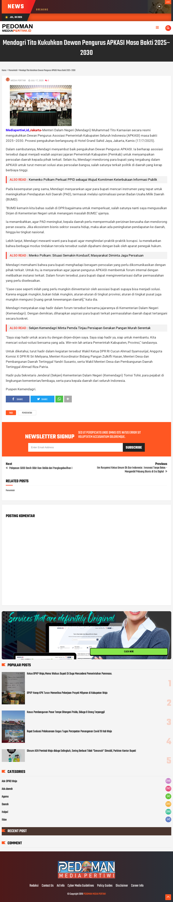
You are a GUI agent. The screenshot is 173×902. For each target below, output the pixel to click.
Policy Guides (105, 886)
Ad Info (60, 886)
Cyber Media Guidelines (81, 886)
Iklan (4, 819)
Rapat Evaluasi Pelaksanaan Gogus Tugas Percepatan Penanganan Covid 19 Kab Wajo (69, 731)
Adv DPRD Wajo (9, 781)
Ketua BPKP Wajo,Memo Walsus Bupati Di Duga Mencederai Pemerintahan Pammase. (69, 673)
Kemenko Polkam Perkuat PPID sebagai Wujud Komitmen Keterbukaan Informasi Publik (93, 179)
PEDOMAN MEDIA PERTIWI (94, 894)
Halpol (5, 812)
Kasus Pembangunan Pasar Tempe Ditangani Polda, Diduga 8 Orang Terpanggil (66, 712)
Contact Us (48, 886)
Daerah (5, 804)
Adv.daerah (7, 789)
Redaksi (34, 886)
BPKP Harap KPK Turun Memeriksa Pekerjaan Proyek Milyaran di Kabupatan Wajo (67, 693)
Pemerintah (27, 413)
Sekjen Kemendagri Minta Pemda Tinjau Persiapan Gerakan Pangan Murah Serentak (90, 328)
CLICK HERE (129, 652)
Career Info (137, 886)
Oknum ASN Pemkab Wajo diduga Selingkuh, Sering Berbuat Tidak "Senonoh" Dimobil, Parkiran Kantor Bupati (81, 750)
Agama (5, 796)
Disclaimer (122, 886)
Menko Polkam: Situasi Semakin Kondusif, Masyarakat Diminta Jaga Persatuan (86, 255)
